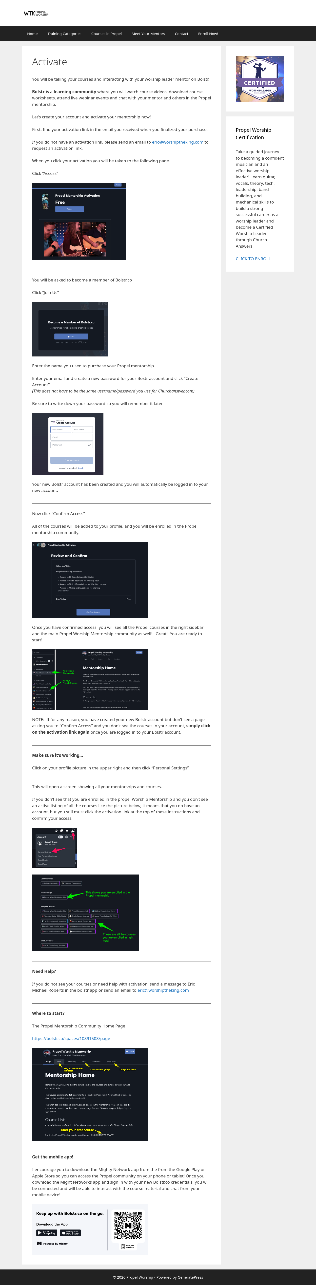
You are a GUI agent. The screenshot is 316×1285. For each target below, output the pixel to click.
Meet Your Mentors (148, 33)
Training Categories (64, 33)
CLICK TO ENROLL (253, 258)
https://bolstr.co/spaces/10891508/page (71, 1038)
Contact (181, 33)
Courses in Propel (106, 33)
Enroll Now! (208, 33)
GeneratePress (190, 1277)
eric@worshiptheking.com (177, 142)
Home (32, 33)
